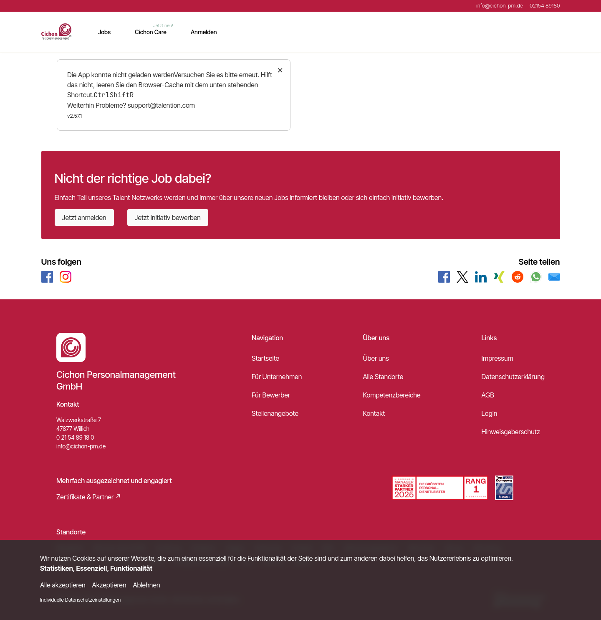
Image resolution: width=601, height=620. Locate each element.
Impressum (497, 358)
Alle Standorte (383, 376)
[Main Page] (56, 31)
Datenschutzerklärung (513, 376)
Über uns (376, 358)
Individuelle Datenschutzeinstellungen (80, 600)
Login (489, 413)
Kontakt (374, 413)
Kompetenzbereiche (391, 395)
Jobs (104, 31)
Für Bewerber (271, 395)
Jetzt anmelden (84, 217)
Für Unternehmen (277, 376)
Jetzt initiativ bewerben (168, 217)
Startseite (265, 358)
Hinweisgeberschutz (511, 432)
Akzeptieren (109, 585)
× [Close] (280, 69)
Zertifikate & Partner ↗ (88, 497)
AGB (488, 395)
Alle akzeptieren (63, 585)
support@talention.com (161, 105)
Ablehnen (146, 585)
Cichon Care (151, 31)
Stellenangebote (275, 413)
